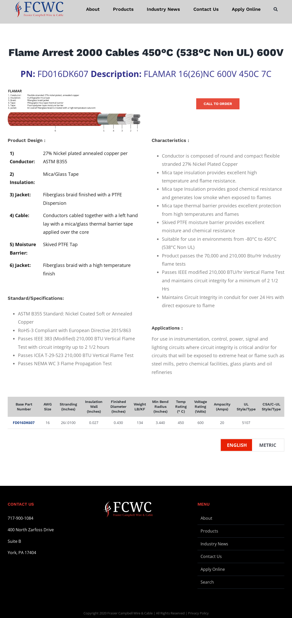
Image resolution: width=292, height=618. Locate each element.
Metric (267, 445)
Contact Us (211, 556)
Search (207, 582)
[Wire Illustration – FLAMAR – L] (74, 110)
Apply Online (213, 569)
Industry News (214, 544)
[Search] (276, 9)
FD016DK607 (24, 422)
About (206, 518)
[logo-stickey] (38, 9)
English (237, 445)
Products (209, 531)
